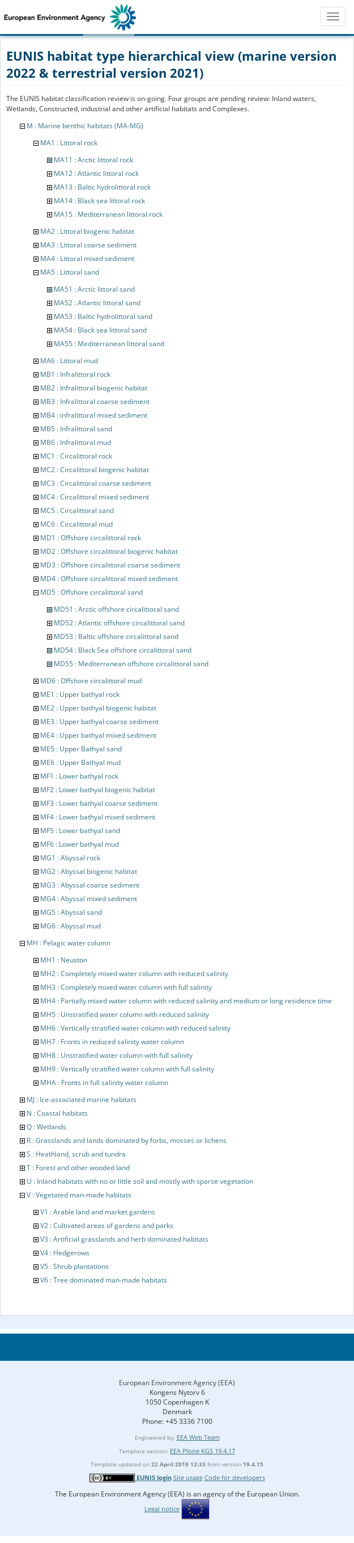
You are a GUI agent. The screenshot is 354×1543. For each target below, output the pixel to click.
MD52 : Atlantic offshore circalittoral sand (119, 623)
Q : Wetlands (46, 1127)
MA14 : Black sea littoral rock (99, 200)
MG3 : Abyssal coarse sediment (89, 885)
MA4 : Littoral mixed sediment (87, 258)
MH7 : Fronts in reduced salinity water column (112, 1041)
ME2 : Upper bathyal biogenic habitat (98, 708)
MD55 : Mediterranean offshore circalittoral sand (131, 664)
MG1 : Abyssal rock (70, 858)
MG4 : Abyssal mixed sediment (88, 898)
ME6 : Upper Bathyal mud (80, 762)
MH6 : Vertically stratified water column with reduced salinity (135, 1028)
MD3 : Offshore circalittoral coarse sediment (110, 565)
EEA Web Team (198, 1437)
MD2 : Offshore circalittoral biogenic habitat (109, 551)
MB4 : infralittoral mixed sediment (93, 415)
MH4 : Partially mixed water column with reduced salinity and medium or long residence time (186, 1001)
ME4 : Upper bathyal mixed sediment (98, 735)
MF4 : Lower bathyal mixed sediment (97, 817)
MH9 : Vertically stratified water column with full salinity (127, 1069)
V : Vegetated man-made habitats (79, 1195)
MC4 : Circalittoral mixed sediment (94, 497)
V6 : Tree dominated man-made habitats (103, 1280)
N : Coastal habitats (57, 1113)
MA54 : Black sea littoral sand (100, 330)
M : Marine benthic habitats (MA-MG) (85, 126)
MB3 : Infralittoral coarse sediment (95, 401)
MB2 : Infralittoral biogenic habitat (93, 388)
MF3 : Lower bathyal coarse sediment (98, 803)
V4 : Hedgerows (64, 1253)
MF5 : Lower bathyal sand (80, 830)
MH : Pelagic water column (68, 943)
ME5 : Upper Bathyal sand (81, 749)
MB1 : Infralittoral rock (75, 374)
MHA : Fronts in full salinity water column (104, 1082)
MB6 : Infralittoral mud (75, 442)
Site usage (188, 1477)
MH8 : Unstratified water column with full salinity (116, 1055)
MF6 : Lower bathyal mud (79, 844)
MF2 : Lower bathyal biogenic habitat (97, 789)
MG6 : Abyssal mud (70, 926)
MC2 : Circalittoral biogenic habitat (94, 469)
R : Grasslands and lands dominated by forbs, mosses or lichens (127, 1140)
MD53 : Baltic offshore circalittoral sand (116, 636)
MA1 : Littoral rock (68, 143)
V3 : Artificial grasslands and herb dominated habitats (124, 1239)
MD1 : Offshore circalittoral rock (90, 538)
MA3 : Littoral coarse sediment (88, 245)
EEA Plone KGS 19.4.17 (202, 1451)
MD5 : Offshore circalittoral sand (91, 592)
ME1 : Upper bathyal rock (80, 694)
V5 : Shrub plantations (74, 1266)
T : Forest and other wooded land (78, 1167)
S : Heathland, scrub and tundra (76, 1154)
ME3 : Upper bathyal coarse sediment (99, 721)
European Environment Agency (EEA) (177, 1383)
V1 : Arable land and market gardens (97, 1212)
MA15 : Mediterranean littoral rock (108, 214)
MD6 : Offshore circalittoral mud (91, 681)
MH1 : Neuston (63, 960)
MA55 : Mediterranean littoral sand (109, 343)
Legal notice (162, 1508)
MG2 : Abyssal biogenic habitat (88, 871)
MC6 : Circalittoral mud (76, 524)
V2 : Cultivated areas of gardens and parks (106, 1225)
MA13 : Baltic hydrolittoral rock (102, 187)
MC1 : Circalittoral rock (76, 456)
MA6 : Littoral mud (69, 360)
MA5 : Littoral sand (69, 272)
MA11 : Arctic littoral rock (93, 160)
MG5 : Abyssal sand (71, 912)
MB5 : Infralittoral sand (76, 429)
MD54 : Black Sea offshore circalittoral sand (122, 650)
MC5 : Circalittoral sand (77, 510)
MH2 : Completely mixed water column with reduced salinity (134, 973)
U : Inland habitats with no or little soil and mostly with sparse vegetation (140, 1181)
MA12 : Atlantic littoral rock (96, 173)
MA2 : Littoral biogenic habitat (87, 231)
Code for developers (234, 1477)
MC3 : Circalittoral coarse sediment (95, 483)
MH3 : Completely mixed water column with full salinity (126, 987)
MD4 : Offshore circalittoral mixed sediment (109, 578)
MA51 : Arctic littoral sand (94, 289)
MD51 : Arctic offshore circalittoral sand (116, 609)
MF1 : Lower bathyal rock (79, 776)
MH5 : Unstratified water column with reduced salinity (124, 1014)
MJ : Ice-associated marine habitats (82, 1099)
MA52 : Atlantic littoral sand (97, 303)
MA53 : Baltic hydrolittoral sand (103, 316)
